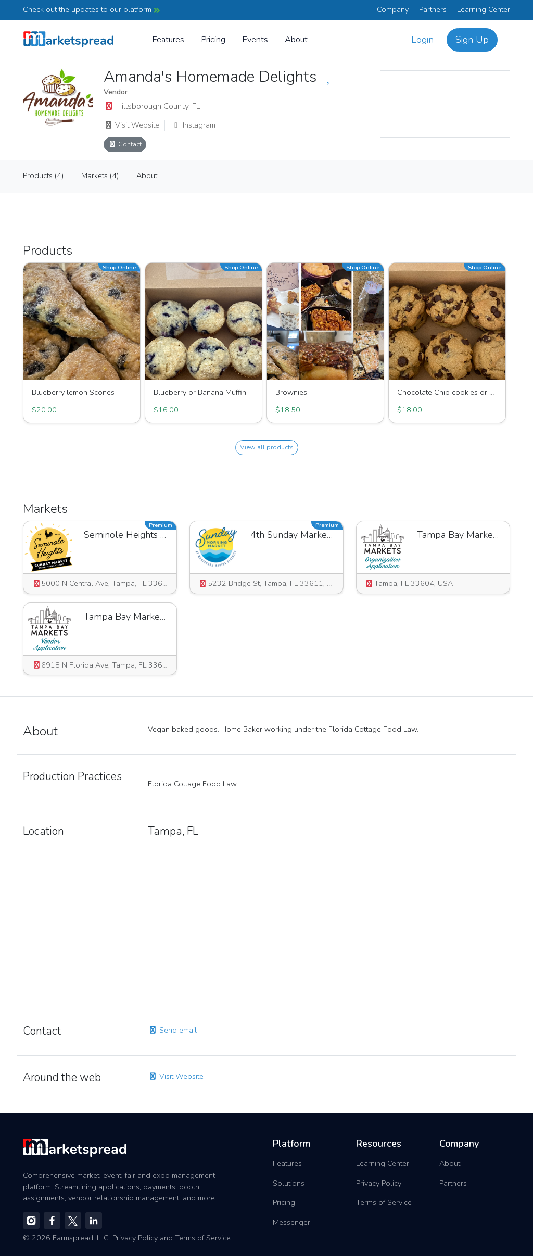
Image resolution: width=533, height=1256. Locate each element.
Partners (433, 9)
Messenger (291, 1222)
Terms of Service (384, 1202)
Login (422, 39)
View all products (267, 447)
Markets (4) (100, 175)
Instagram (193, 125)
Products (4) (43, 175)
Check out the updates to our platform (91, 9)
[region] (445, 104)
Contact (125, 144)
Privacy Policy (378, 1183)
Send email (172, 1030)
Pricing (213, 39)
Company (393, 9)
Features (168, 39)
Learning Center (483, 9)
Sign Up (472, 39)
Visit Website (131, 125)
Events (255, 39)
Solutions (288, 1183)
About (296, 39)
